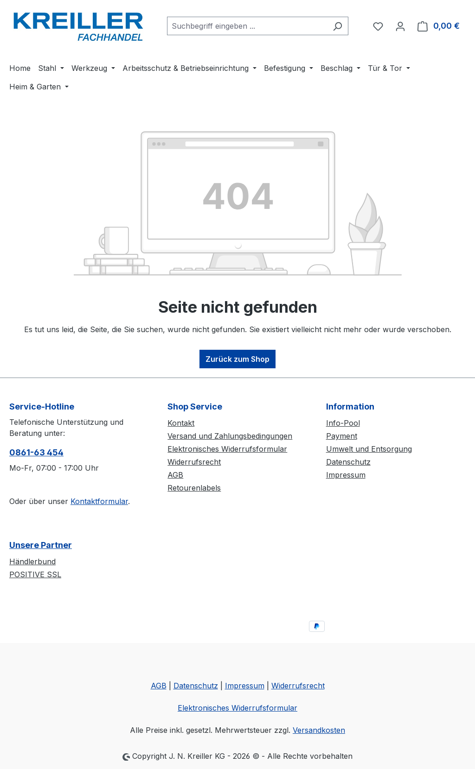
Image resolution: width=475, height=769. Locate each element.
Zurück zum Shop (237, 359)
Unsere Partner (40, 545)
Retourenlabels (194, 487)
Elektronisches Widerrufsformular (227, 449)
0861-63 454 (36, 452)
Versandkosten (319, 730)
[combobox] (247, 26)
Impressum (346, 474)
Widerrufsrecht (194, 461)
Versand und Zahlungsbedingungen (229, 436)
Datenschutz (348, 461)
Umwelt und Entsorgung (369, 449)
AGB (175, 474)
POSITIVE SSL (35, 574)
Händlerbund (32, 561)
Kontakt (180, 423)
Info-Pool (343, 423)
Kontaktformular (99, 501)
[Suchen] (337, 26)
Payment (341, 436)
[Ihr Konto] (400, 26)
